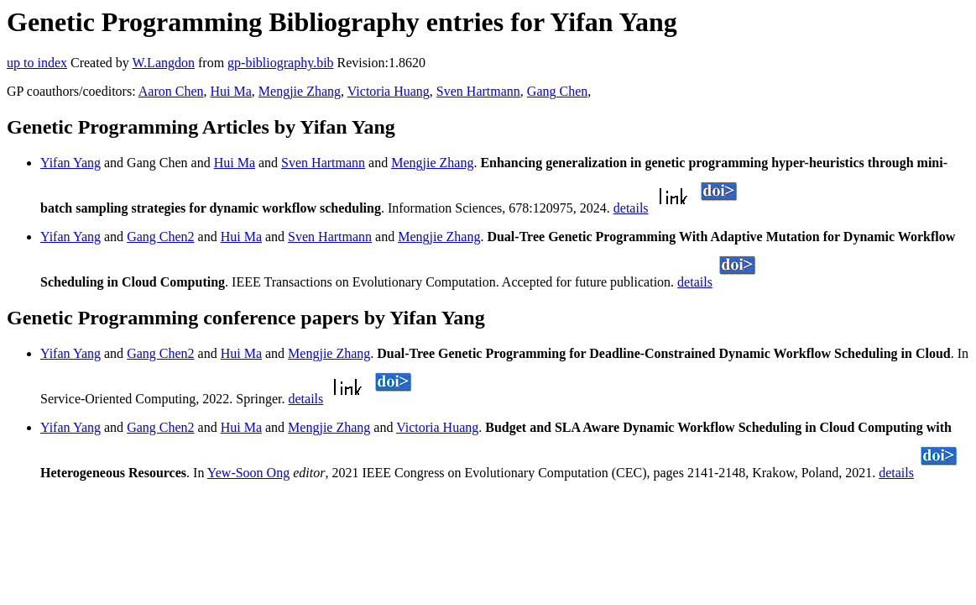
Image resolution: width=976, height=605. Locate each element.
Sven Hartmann (478, 91)
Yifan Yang (70, 162)
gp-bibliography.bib (280, 62)
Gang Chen (557, 91)
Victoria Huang (388, 91)
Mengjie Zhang (299, 91)
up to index (37, 62)
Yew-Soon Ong (248, 473)
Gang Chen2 (160, 236)
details (631, 208)
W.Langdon (163, 62)
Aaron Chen (171, 91)
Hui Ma (230, 91)
